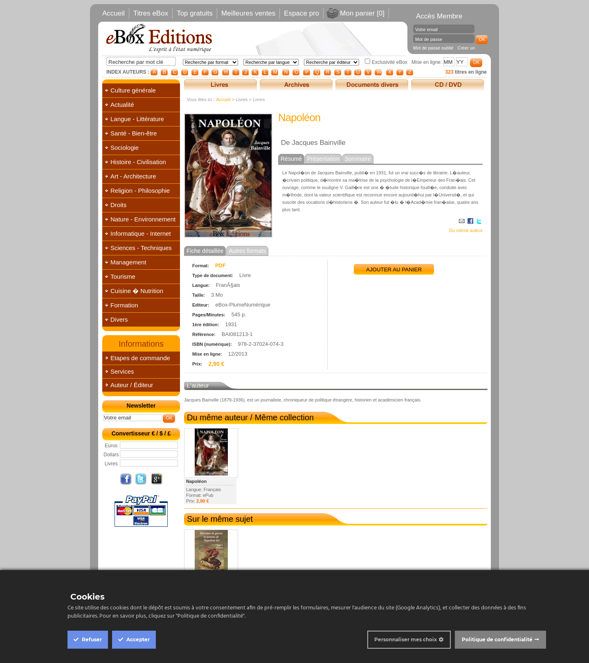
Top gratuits (195, 13)
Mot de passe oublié (433, 47)
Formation (124, 305)
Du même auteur (466, 230)
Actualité (122, 104)
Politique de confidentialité (497, 639)
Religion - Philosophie (140, 190)
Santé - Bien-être (133, 133)
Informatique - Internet (140, 233)
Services (122, 371)
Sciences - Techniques (141, 247)
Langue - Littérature (137, 118)
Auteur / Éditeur (131, 384)
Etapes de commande (140, 357)
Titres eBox (150, 13)
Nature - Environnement (142, 219)
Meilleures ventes (248, 13)
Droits (118, 204)
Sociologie (124, 147)
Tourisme (122, 276)
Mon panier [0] (362, 13)
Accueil (113, 13)
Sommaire (358, 159)
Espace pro (301, 13)
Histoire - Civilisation (138, 161)
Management (128, 262)
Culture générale (133, 90)
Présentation (323, 159)
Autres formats (247, 251)
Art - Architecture (133, 176)
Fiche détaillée (205, 251)
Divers (119, 319)
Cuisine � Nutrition (136, 290)
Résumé (291, 159)
